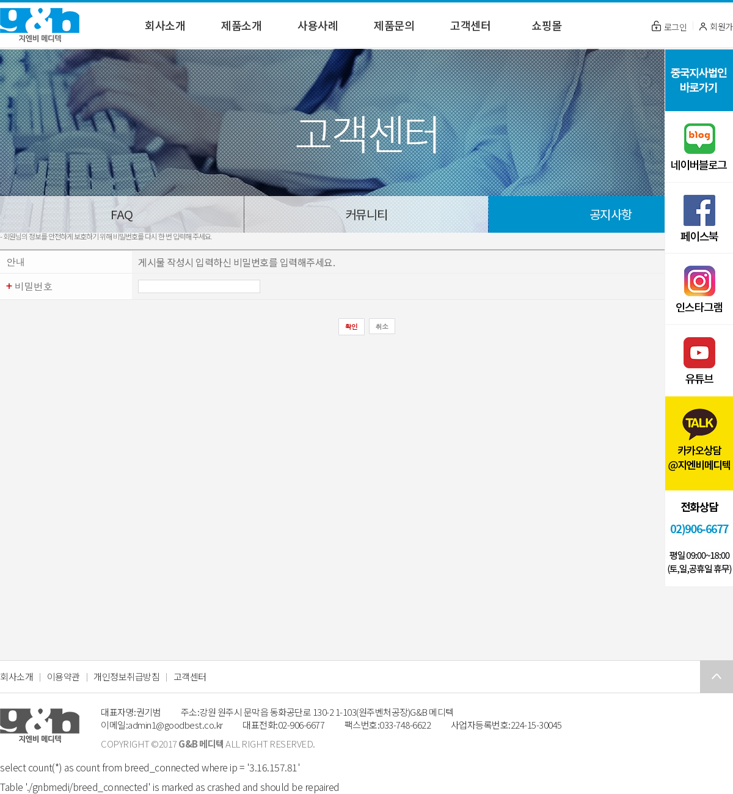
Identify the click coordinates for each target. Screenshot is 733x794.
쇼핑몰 (546, 25)
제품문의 (394, 25)
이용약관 (63, 676)
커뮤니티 (366, 214)
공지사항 (610, 214)
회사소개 (165, 25)
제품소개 (241, 25)
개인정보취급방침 (126, 676)
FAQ (122, 214)
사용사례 (317, 25)
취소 (382, 326)
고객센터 (470, 25)
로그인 (669, 27)
